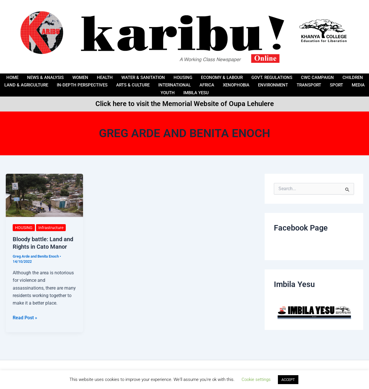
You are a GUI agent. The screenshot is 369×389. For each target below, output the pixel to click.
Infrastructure (50, 227)
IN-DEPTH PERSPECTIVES (82, 85)
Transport (309, 85)
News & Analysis (45, 77)
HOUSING (183, 77)
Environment (273, 85)
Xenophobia (236, 85)
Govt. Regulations (271, 77)
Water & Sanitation (143, 77)
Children (352, 77)
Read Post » (25, 317)
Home (12, 77)
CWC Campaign (317, 77)
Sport (336, 85)
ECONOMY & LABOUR (222, 77)
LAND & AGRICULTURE (26, 85)
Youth (168, 92)
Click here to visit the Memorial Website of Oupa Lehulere (184, 104)
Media (358, 85)
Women (80, 77)
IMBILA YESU (196, 92)
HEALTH (105, 77)
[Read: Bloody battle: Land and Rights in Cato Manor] (44, 195)
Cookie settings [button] (256, 379)
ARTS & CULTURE (133, 85)
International (174, 85)
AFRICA (206, 85)
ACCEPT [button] (288, 379)
